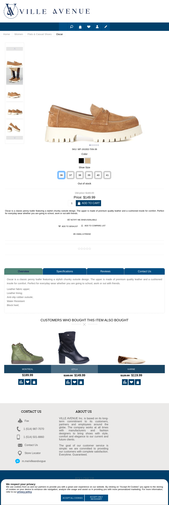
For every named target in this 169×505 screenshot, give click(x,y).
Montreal (27, 369)
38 (79, 175)
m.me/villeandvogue (34, 460)
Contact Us (144, 271)
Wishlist (88, 26)
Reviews (105, 271)
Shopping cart (80, 26)
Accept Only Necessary (96, 498)
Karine (131, 369)
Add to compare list (94, 226)
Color (84, 154)
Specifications (64, 271)
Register (106, 26)
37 (70, 175)
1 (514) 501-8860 (34, 436)
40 (98, 175)
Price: (78, 197)
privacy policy (24, 492)
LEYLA (74, 369)
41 (107, 175)
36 (61, 175)
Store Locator (33, 452)
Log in (97, 26)
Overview (23, 271)
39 (89, 175)
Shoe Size (84, 167)
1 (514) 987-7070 (34, 428)
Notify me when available (84, 220)
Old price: (80, 193)
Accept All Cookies (72, 498)
